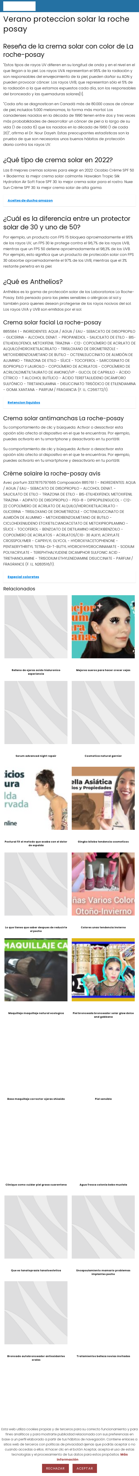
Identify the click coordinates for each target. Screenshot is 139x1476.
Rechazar (55, 1468)
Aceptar (85, 1468)
